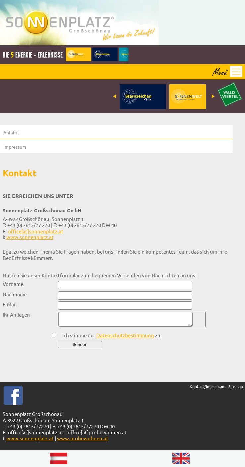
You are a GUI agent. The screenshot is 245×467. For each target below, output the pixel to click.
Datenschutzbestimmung (125, 335)
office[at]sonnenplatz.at (35, 231)
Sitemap (235, 386)
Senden (80, 344)
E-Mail (10, 304)
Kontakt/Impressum (207, 386)
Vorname (13, 284)
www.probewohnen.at (82, 438)
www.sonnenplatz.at (30, 237)
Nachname (15, 294)
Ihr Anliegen (16, 315)
